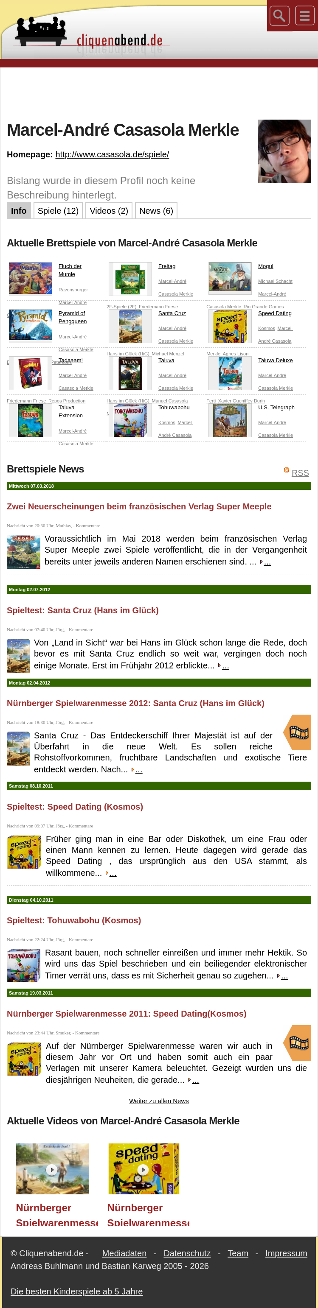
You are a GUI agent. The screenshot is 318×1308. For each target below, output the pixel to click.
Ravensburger (73, 289)
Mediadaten (124, 1253)
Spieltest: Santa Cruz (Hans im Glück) (83, 610)
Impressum (286, 1253)
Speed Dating (250, 315)
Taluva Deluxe (250, 362)
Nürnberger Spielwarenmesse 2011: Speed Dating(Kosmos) (127, 1013)
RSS (300, 473)
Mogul (240, 268)
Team (238, 1253)
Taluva (141, 362)
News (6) (156, 210)
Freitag (142, 268)
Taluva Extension (46, 413)
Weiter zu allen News (159, 1100)
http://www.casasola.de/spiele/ (112, 154)
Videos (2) (109, 210)
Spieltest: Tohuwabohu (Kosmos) (74, 920)
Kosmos (266, 328)
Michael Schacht (275, 281)
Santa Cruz (147, 315)
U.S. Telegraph (251, 409)
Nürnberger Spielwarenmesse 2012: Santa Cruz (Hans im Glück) (136, 703)
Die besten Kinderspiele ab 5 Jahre (77, 1291)
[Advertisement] (161, 93)
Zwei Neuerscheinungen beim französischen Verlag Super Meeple (139, 506)
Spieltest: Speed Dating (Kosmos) (75, 806)
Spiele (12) (58, 210)
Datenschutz (187, 1253)
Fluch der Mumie (45, 272)
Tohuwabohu (149, 409)
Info (19, 210)
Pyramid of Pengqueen (48, 319)
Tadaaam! (46, 362)
